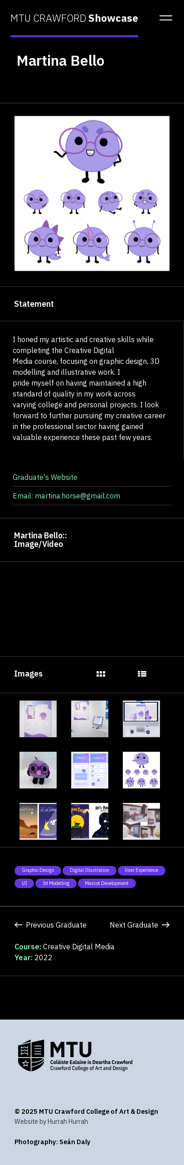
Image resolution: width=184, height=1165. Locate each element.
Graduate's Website (45, 477)
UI (24, 883)
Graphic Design (38, 870)
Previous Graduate (51, 924)
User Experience (141, 870)
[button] (163, 18)
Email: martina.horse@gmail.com (66, 495)
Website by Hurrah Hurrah (51, 1121)
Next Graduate (139, 924)
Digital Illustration (89, 870)
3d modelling (56, 883)
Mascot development (107, 883)
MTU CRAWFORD (74, 18)
